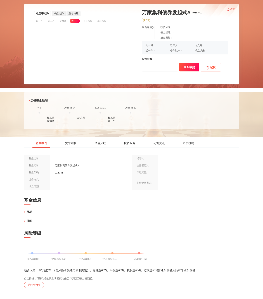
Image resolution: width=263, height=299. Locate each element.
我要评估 (34, 284)
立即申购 (189, 67)
